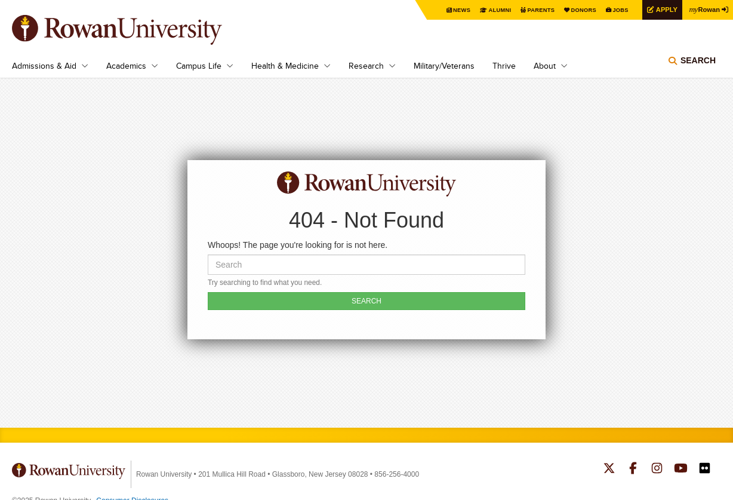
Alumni (488, 10)
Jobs (614, 10)
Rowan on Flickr (704, 469)
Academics (126, 66)
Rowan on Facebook (633, 469)
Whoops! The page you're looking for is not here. (297, 245)
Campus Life (198, 66)
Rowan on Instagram (656, 469)
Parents (531, 10)
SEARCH (366, 301)
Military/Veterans (444, 66)
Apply (662, 9)
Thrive (504, 66)
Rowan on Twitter (609, 469)
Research (366, 66)
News (449, 10)
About (545, 66)
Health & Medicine (285, 66)
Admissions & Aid (44, 66)
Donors (576, 10)
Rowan (703, 9)
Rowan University (134, 30)
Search (698, 63)
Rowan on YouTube (680, 469)
